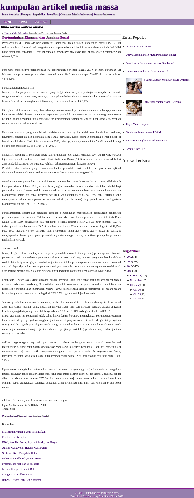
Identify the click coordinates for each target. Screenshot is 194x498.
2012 (129, 256)
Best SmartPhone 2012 (111, 496)
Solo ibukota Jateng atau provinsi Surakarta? (150, 63)
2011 (129, 261)
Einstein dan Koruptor (14, 437)
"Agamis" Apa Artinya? (138, 46)
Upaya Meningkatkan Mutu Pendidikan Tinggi (151, 54)
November (136, 280)
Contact (41, 21)
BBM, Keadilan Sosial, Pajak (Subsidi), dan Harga (29, 442)
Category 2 (26, 26)
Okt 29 (137, 294)
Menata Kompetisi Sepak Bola (18, 469)
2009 (129, 270)
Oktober (134, 285)
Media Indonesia (19, 33)
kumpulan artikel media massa (101, 492)
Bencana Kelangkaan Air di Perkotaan (146, 140)
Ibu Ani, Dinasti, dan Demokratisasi (21, 479)
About (23, 21)
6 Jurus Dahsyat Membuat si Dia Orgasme (167, 79)
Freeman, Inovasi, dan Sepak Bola (20, 463)
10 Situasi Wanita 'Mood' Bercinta (162, 101)
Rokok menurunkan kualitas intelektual (147, 71)
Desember (135, 275)
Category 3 (38, 26)
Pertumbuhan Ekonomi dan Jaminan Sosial (25, 416)
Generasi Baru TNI (136, 148)
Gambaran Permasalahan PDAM (143, 132)
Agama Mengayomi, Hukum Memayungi (24, 447)
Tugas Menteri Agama (138, 124)
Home (8, 21)
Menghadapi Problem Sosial (17, 474)
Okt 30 (137, 289)
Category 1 (15, 26)
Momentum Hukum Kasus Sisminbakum (24, 431)
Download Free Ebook (82, 496)
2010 (129, 266)
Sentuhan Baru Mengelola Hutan (20, 453)
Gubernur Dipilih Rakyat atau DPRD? (22, 458)
